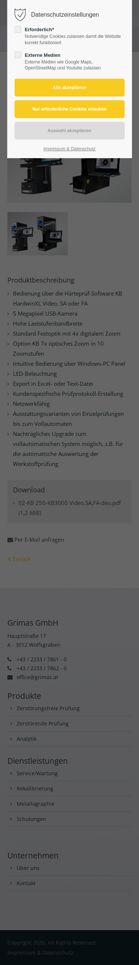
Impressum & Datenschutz (69, 148)
